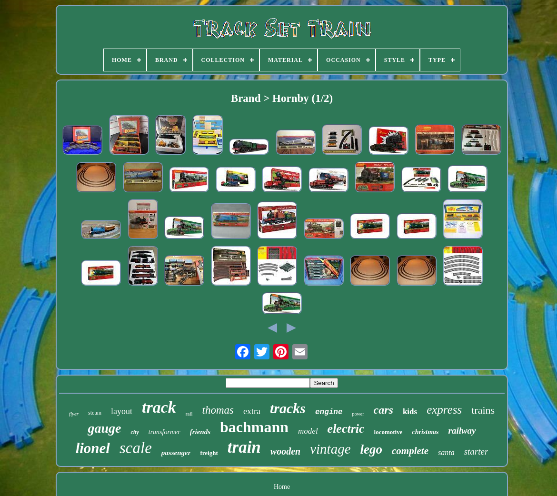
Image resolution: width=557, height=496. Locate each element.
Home (282, 486)
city (134, 432)
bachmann (254, 427)
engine (329, 412)
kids (410, 411)
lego (371, 449)
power (358, 414)
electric (346, 429)
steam (94, 412)
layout (121, 411)
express (444, 409)
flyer (74, 414)
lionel (93, 448)
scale (135, 447)
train (244, 447)
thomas (218, 410)
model (308, 431)
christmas (425, 432)
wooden (285, 451)
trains (483, 410)
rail (189, 414)
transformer (164, 432)
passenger (176, 452)
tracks (288, 408)
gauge (104, 428)
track (159, 407)
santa (446, 452)
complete (410, 450)
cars (383, 410)
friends (200, 432)
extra (251, 411)
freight (209, 452)
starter (476, 451)
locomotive (388, 432)
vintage (330, 448)
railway (462, 431)
